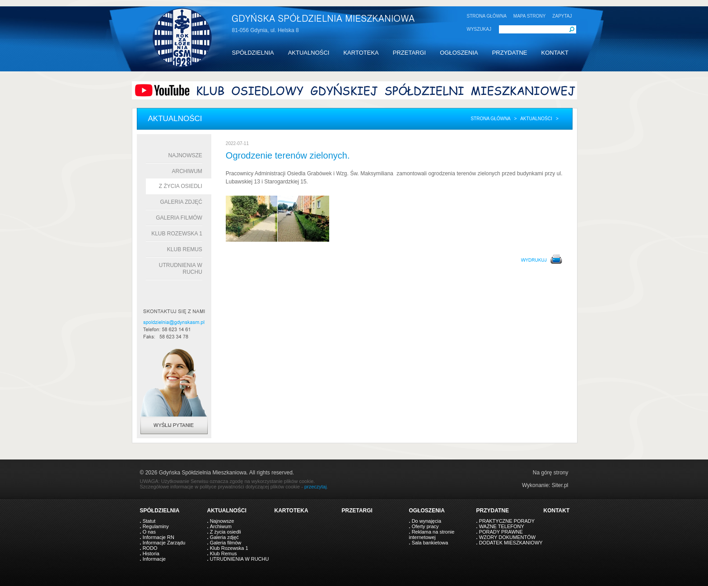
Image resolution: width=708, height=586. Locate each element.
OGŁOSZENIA (459, 52)
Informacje (154, 559)
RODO (150, 548)
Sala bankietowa (430, 542)
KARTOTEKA (360, 52)
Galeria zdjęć (181, 202)
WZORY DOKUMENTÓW (507, 537)
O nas (149, 531)
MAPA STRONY (529, 16)
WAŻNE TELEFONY (501, 526)
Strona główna (490, 118)
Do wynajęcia (426, 521)
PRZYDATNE (509, 52)
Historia (151, 553)
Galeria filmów (179, 218)
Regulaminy (156, 526)
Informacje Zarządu (164, 542)
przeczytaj (315, 486)
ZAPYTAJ (562, 16)
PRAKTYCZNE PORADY (507, 521)
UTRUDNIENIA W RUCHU (239, 559)
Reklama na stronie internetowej (432, 534)
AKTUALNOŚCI (309, 52)
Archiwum (187, 171)
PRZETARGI (409, 52)
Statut (149, 521)
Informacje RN (158, 537)
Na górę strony (550, 472)
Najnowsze (185, 155)
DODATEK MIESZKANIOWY (511, 542)
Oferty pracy (425, 526)
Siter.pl (560, 485)
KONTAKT (554, 52)
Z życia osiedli (180, 186)
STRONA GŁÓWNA (487, 16)
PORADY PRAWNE (501, 531)
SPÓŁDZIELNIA (253, 52)
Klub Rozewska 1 (176, 233)
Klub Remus (184, 249)
